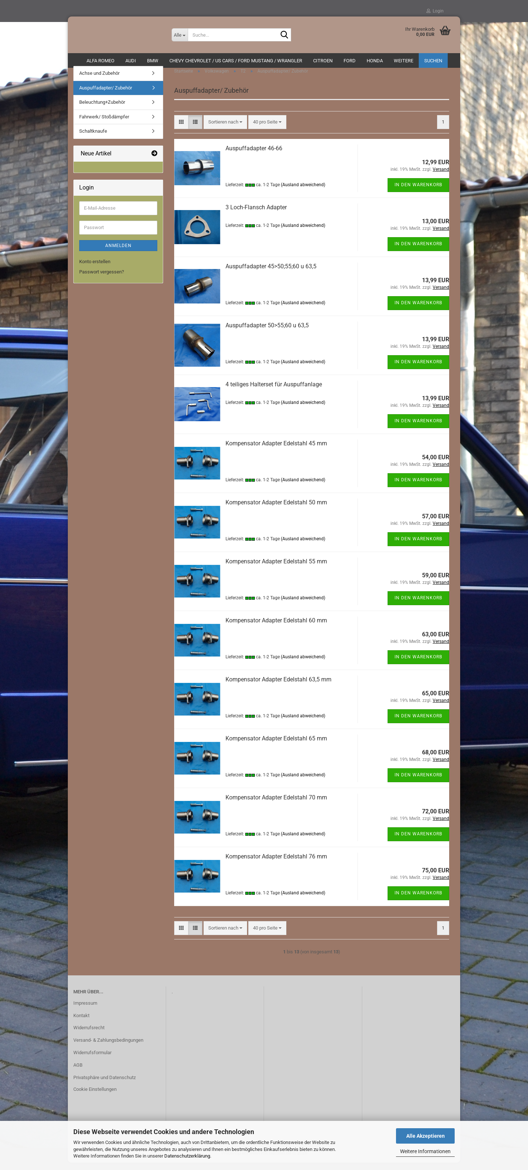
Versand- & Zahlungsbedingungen (108, 1047)
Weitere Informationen (425, 1151)
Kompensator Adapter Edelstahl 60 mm (276, 627)
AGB (77, 1072)
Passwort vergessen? (101, 279)
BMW (152, 60)
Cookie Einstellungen (95, 1096)
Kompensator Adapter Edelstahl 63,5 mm (278, 686)
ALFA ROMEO (100, 60)
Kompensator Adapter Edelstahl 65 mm (276, 745)
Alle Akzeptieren (425, 1136)
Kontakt (81, 1022)
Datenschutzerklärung (187, 1156)
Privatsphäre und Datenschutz (104, 1085)
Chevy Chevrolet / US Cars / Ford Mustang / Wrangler (235, 60)
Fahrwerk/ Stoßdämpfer (104, 124)
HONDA (375, 60)
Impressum (85, 1010)
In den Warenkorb (418, 192)
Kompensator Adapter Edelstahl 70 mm (276, 804)
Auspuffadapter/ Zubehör (105, 95)
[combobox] (225, 129)
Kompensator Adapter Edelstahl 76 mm (276, 863)
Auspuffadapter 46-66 (253, 155)
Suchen (433, 60)
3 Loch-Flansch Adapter (256, 214)
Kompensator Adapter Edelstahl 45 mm (276, 450)
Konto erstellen (94, 269)
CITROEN (323, 60)
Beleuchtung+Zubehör (102, 109)
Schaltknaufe (93, 138)
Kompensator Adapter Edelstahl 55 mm (276, 568)
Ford (350, 60)
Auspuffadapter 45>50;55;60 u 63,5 (270, 273)
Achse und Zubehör (99, 80)
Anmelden (118, 252)
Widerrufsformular (92, 1060)
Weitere (403, 60)
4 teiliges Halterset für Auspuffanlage (273, 391)
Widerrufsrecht (88, 1035)
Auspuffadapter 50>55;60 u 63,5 (267, 332)
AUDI (130, 60)
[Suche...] (180, 34)
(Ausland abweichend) (303, 192)
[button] (181, 129)
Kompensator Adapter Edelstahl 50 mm (276, 509)
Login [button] (435, 11)
